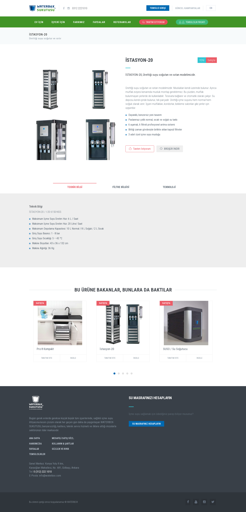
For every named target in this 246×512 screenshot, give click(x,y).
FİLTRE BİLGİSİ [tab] (120, 187)
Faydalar (99, 22)
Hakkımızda (35, 443)
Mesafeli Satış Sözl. (63, 438)
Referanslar (122, 22)
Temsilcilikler (37, 454)
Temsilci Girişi (158, 8)
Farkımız (79, 22)
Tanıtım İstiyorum (153, 22)
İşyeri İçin (58, 22)
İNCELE (73, 358)
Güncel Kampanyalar (187, 8)
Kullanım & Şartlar (63, 443)
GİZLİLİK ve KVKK (60, 449)
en (211, 8)
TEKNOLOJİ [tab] (169, 187)
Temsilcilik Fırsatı (192, 22)
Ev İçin (39, 22)
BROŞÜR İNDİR (169, 148)
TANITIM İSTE (46, 358)
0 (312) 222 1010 (43, 471)
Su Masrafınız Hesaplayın (146, 423)
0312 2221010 (79, 8)
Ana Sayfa (34, 438)
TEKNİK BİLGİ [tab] (74, 187)
